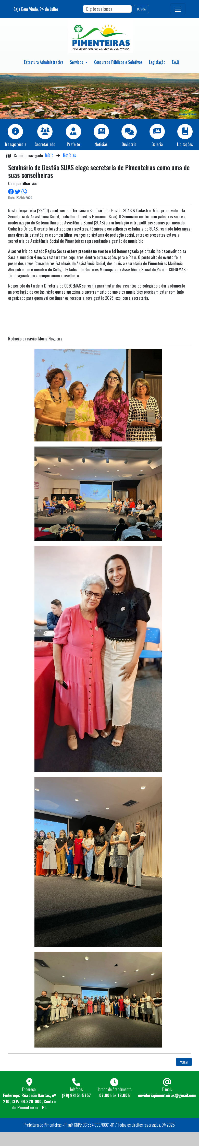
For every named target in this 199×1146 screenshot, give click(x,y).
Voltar (184, 1062)
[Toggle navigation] (177, 9)
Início (49, 155)
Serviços (77, 62)
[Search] (107, 9)
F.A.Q (175, 62)
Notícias (69, 155)
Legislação (157, 62)
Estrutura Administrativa (43, 62)
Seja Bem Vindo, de (36, 9)
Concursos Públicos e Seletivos (118, 62)
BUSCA (141, 9)
